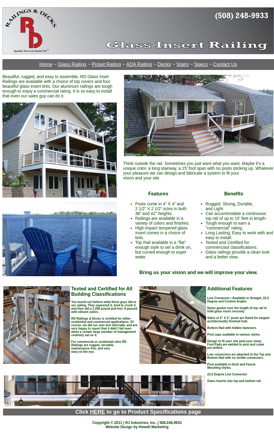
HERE (97, 412)
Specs (201, 64)
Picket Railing (106, 64)
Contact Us (225, 64)
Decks (164, 64)
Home (46, 64)
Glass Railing (72, 64)
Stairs (183, 64)
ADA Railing (139, 64)
